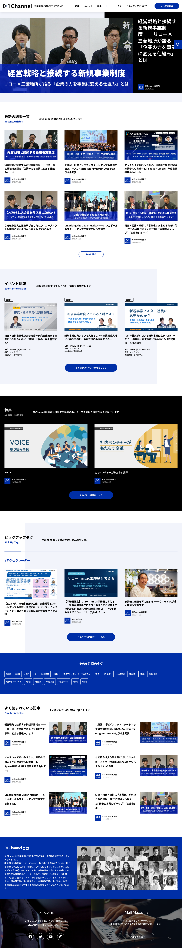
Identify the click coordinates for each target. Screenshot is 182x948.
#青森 (97, 674)
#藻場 (84, 681)
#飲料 (17, 674)
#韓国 (55, 674)
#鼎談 (8, 674)
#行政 (75, 681)
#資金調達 (153, 674)
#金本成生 (108, 674)
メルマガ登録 (167, 5)
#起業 (142, 674)
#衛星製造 (50, 681)
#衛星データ (64, 681)
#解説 (28, 681)
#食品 (26, 674)
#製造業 (38, 681)
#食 (34, 674)
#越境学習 (120, 674)
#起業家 (132, 674)
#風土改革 (45, 674)
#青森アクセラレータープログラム (76, 674)
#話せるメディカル (13, 681)
